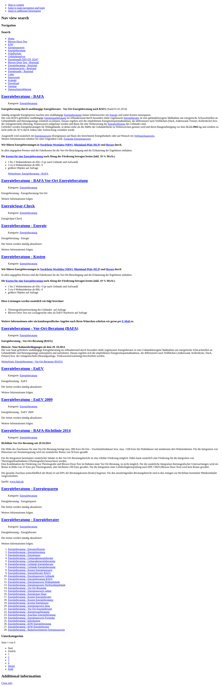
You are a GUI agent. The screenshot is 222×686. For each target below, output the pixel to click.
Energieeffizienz (116, 123)
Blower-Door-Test (17, 41)
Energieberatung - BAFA (22, 96)
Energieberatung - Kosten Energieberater (29, 597)
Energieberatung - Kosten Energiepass (28, 602)
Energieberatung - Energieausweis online (29, 591)
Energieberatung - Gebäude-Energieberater (30, 564)
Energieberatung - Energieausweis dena (29, 605)
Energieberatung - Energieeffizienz (26, 549)
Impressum (14, 77)
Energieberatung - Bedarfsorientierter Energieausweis (36, 629)
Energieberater (131, 118)
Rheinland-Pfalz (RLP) (87, 144)
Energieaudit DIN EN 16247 (23, 59)
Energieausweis (16, 47)
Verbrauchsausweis (144, 135)
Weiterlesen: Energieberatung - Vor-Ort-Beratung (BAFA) (32, 361)
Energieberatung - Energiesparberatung (28, 611)
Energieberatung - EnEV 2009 (27, 399)
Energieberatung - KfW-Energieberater (28, 626)
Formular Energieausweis (77, 138)
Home (11, 38)
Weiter (11, 666)
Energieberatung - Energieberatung (26, 552)
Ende (10, 669)
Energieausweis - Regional (22, 68)
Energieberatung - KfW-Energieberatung (29, 623)
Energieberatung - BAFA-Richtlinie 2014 (36, 430)
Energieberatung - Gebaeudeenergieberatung (31, 561)
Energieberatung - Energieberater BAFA (29, 573)
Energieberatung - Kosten (23, 256)
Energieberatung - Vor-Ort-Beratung (27, 588)
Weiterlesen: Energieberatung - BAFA (28, 173)
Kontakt (12, 80)
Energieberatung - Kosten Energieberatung (30, 599)
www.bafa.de (17, 481)
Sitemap (12, 86)
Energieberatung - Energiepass (24, 555)
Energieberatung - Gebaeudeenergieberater (30, 558)
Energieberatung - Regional (22, 65)
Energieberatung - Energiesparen (29, 488)
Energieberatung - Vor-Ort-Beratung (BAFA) (39, 328)
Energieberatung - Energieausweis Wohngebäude (34, 582)
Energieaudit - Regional (20, 71)
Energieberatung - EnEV (22, 368)
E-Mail (126, 321)
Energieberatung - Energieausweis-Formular (31, 617)
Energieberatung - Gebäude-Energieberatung (31, 567)
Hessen (110, 144)
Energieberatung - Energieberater (30, 519)
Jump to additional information (24, 10)
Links (11, 74)
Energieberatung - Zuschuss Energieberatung (32, 614)
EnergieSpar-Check (18, 206)
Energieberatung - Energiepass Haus (27, 594)
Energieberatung (16, 50)
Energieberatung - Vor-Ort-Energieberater (30, 608)
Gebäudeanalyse (16, 56)
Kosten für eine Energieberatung (25, 156)
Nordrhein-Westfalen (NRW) (56, 144)
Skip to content (16, 4)
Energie (113, 115)
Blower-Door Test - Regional (23, 62)
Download (13, 83)
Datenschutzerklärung (19, 89)
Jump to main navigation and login (26, 7)
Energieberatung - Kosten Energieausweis (30, 570)
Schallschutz (14, 53)
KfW (10, 44)
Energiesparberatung (55, 118)
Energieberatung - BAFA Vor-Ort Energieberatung (44, 180)
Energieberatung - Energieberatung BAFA (30, 579)
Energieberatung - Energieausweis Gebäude (31, 576)
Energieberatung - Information (24, 620)
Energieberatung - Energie (24, 225)
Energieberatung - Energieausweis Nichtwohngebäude (36, 585)
